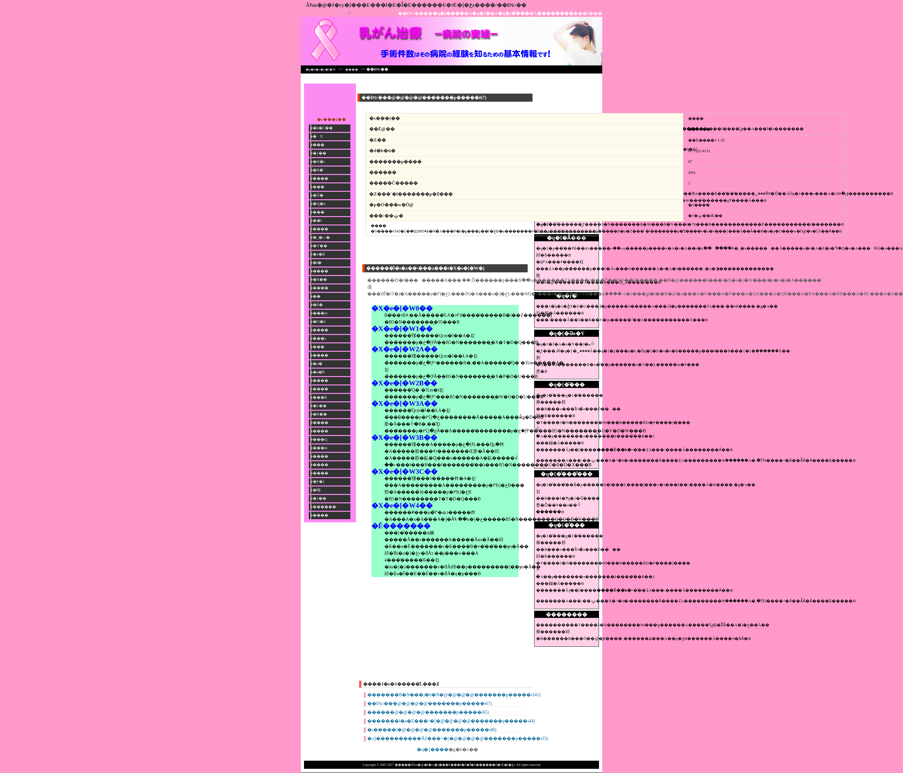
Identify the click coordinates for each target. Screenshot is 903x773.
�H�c (319, 161)
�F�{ (318, 481)
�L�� (320, 406)
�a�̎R (319, 372)
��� (318, 144)
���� (351, 69)
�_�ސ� (321, 237)
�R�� (320, 279)
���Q (320, 439)
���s (319, 338)
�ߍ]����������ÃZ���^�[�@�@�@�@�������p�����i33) (457, 738)
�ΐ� (317, 262)
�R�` (318, 170)
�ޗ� (317, 363)
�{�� (319, 153)
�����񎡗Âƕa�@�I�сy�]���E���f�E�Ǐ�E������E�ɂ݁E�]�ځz (390, 5)
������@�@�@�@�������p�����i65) (428, 712)
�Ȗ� (318, 195)
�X (318, 136)
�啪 (317, 490)
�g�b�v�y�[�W (321, 69)
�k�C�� (323, 128)
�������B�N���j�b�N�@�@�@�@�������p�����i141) (454, 694)
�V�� (320, 246)
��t (317, 220)
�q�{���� (433, 749)
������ (324, 507)
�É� (318, 304)
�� (317, 296)
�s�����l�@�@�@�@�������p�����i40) (431, 729)
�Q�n (319, 203)
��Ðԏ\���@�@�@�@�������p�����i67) (429, 703)
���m (320, 313)
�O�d (319, 321)
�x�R (319, 254)
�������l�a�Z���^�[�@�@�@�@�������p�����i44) (451, 721)
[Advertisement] (566, 98)
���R (320, 397)
